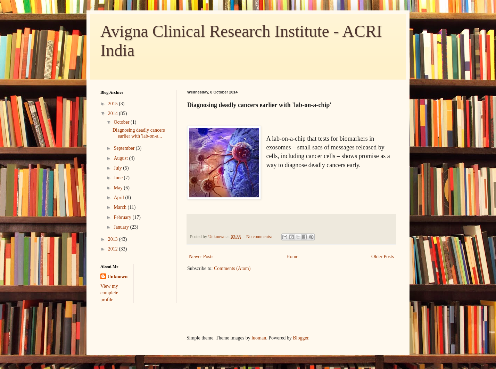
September (124, 148)
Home (292, 256)
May (119, 187)
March (120, 207)
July (118, 168)
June (119, 177)
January (122, 227)
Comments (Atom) (232, 268)
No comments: (259, 236)
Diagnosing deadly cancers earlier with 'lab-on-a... (139, 133)
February (123, 217)
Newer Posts (201, 256)
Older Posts (382, 256)
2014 (113, 113)
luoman (258, 338)
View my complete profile (109, 293)
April (119, 197)
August (121, 158)
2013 (113, 239)
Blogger (300, 338)
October (122, 122)
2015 (113, 103)
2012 (113, 249)
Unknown (117, 276)
